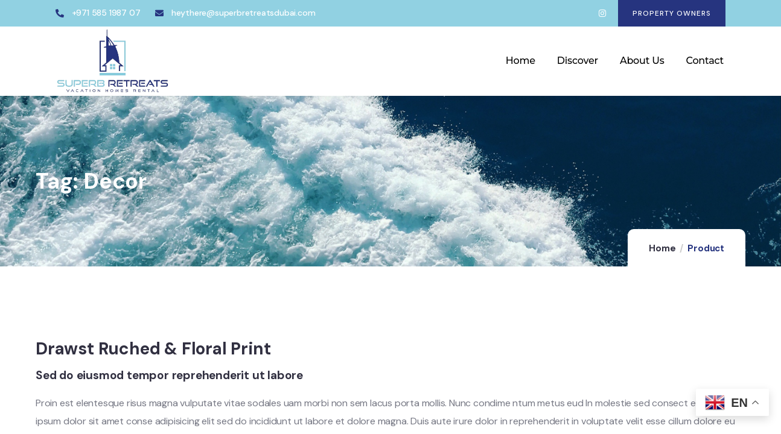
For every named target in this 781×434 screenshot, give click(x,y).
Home (662, 248)
